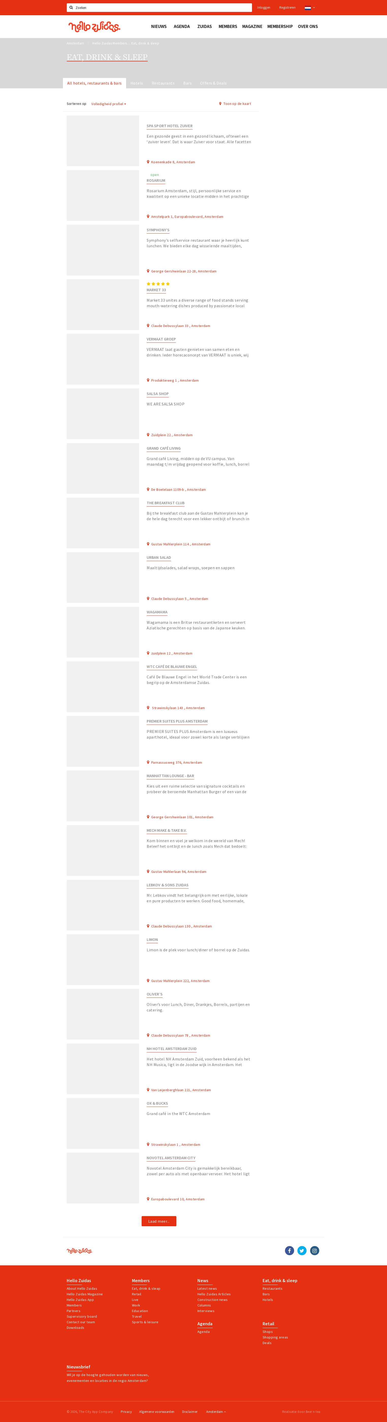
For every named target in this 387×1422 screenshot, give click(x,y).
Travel (137, 1316)
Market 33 (156, 289)
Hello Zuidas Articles (214, 1294)
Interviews (206, 1311)
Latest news (207, 1288)
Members (74, 1305)
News (202, 1280)
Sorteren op (77, 103)
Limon (152, 939)
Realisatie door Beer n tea (301, 1412)
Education (140, 1311)
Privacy (126, 1412)
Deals (267, 1343)
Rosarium (156, 180)
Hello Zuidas (79, 1280)
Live (135, 1299)
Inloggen (263, 7)
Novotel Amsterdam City (171, 1157)
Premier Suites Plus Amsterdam (177, 721)
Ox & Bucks (157, 1103)
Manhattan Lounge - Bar (170, 775)
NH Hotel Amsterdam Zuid (172, 1048)
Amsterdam (216, 1412)
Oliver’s (155, 994)
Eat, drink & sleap (146, 1288)
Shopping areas (275, 1337)
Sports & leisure (145, 1322)
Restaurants (163, 83)
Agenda (204, 1323)
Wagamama (157, 612)
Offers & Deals (213, 83)
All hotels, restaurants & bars (94, 83)
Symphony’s (158, 229)
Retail (136, 1294)
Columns (204, 1305)
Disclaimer (190, 1412)
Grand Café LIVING (164, 448)
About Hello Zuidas (82, 1288)
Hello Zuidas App (80, 1299)
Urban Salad (159, 557)
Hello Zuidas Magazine (85, 1294)
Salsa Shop (158, 393)
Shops (268, 1331)
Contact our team (81, 1322)
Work (136, 1305)
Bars (187, 83)
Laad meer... (159, 1221)
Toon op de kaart (235, 103)
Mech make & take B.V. (167, 830)
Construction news (212, 1299)
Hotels (136, 83)
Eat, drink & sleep (280, 1280)
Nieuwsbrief (78, 1366)
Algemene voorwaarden (157, 1412)
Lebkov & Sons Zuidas (168, 884)
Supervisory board (82, 1316)
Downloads (76, 1327)
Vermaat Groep (161, 339)
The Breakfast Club (165, 502)
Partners (74, 1311)
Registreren (287, 7)
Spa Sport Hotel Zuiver (169, 125)
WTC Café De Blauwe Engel (172, 666)
